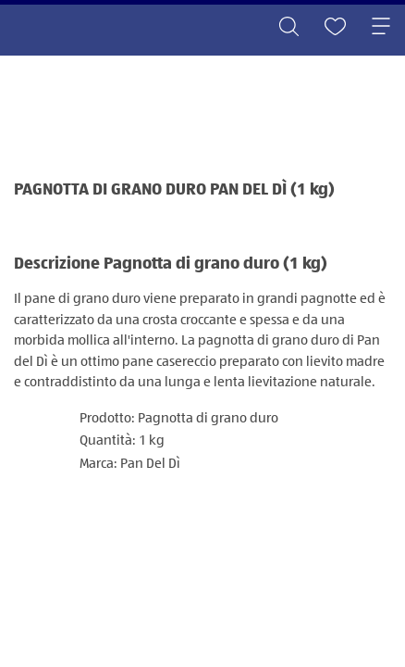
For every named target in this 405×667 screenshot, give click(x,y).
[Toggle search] (288, 28)
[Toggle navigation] (381, 28)
